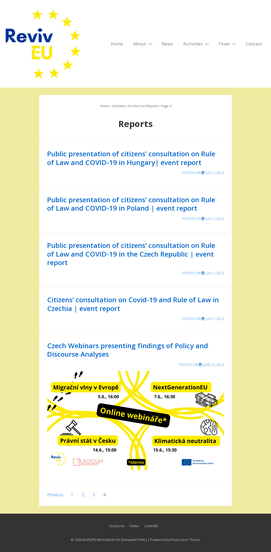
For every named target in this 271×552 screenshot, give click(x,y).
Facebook (116, 525)
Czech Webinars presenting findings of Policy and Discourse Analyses (127, 350)
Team (228, 43)
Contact (254, 44)
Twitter (134, 525)
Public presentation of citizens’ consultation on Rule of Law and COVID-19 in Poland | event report (131, 204)
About (143, 43)
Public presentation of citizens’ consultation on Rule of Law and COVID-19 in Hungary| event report (131, 158)
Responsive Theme (185, 539)
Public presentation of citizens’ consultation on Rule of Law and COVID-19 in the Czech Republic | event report (131, 253)
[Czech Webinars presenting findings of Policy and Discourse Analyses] (213, 364)
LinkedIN (151, 525)
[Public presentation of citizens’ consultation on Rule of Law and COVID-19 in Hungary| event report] (215, 173)
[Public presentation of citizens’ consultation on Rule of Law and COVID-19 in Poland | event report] (215, 218)
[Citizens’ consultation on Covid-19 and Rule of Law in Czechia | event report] (215, 319)
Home (117, 44)
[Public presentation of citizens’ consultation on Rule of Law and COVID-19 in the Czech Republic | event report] (215, 273)
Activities (196, 43)
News (167, 44)
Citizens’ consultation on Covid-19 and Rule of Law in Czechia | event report (133, 304)
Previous (55, 495)
